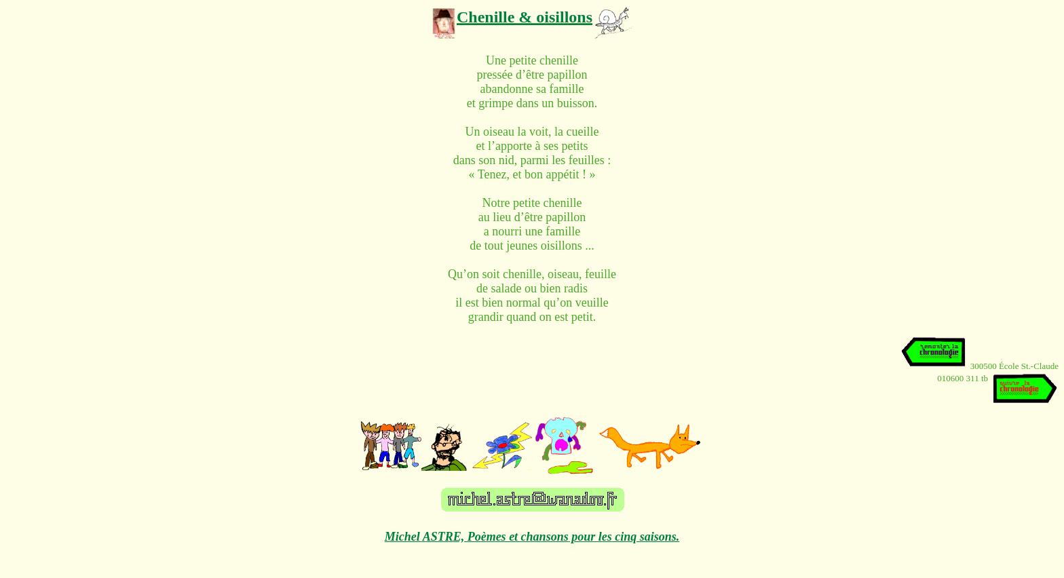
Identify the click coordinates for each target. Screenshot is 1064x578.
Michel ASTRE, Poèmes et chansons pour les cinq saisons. (532, 536)
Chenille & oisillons (524, 17)
